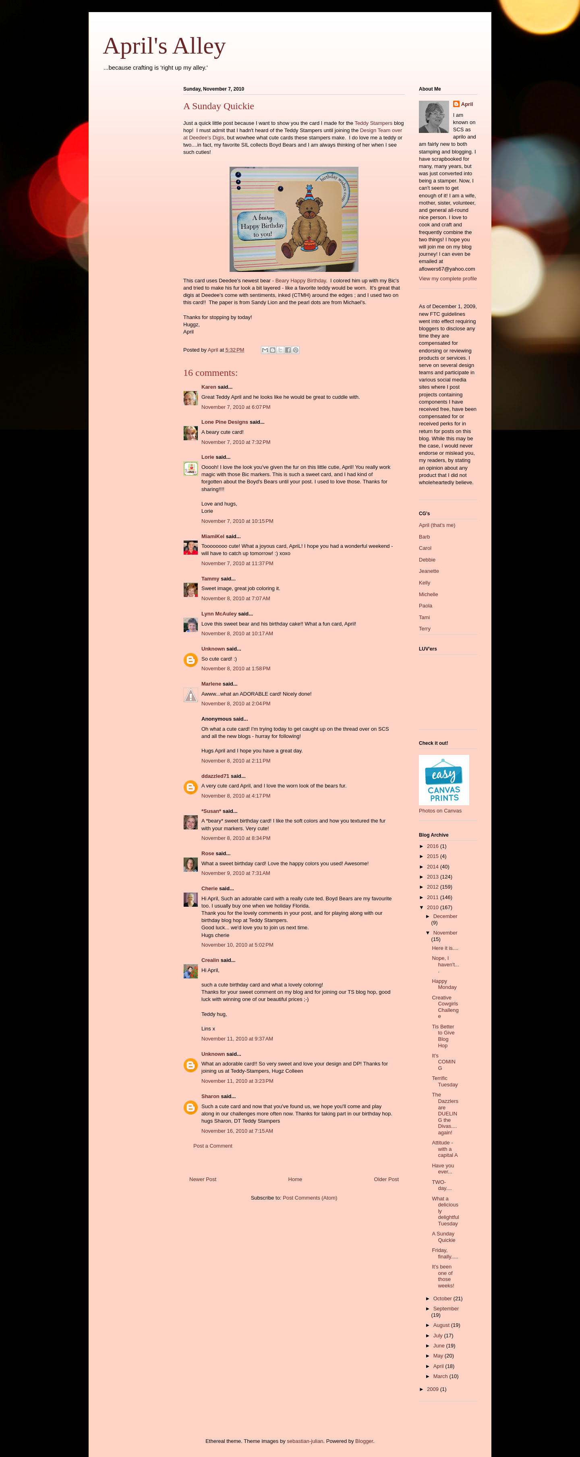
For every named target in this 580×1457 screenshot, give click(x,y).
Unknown (213, 649)
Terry (425, 629)
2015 (433, 856)
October (443, 1298)
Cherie (209, 888)
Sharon (210, 1096)
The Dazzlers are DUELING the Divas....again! (445, 1114)
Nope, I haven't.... (445, 964)
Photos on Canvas (440, 811)
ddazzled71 (215, 776)
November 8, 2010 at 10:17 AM (237, 633)
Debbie (427, 560)
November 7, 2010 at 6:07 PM (236, 407)
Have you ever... (443, 1169)
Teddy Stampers (373, 123)
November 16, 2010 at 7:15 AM (237, 1131)
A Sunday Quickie (443, 1237)
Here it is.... (445, 948)
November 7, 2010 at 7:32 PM (236, 442)
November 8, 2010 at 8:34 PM (236, 838)
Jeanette (429, 571)
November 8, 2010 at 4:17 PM (236, 796)
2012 (433, 887)
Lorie (207, 457)
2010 (433, 907)
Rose (207, 853)
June (439, 1346)
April (467, 104)
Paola (425, 606)
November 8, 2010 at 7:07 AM (235, 598)
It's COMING (443, 1062)
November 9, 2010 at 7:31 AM (235, 873)
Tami (424, 617)
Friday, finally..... (445, 1253)
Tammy (210, 579)
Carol (425, 548)
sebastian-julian (305, 1441)
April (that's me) (437, 525)
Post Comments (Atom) (310, 1198)
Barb (424, 537)
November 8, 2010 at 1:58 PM (236, 668)
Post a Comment (212, 1146)
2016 (433, 846)
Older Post (386, 1179)
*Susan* (211, 811)
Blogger (364, 1441)
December (445, 916)
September (446, 1309)
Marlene (211, 684)
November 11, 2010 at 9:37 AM (237, 1039)
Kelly (424, 583)
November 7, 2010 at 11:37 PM (237, 563)
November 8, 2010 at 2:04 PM (236, 704)
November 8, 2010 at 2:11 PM (236, 761)
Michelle (428, 594)
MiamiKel (212, 536)
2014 (433, 867)
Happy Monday (444, 984)
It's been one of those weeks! (443, 1276)
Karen (208, 387)
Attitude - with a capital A (445, 1149)
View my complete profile (448, 279)
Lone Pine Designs (224, 422)
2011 (433, 897)
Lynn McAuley (219, 614)
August (442, 1325)
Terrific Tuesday (445, 1081)
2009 (433, 1389)
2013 (433, 877)
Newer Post (202, 1179)
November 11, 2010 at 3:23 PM (237, 1081)
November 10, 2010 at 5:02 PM (237, 945)
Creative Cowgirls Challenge (445, 1007)
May (439, 1356)
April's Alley (164, 45)
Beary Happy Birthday (301, 281)
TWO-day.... (442, 1185)
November (445, 933)
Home (295, 1179)
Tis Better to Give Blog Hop (443, 1036)
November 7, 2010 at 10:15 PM (237, 521)
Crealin (210, 960)
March (441, 1376)
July (438, 1336)
